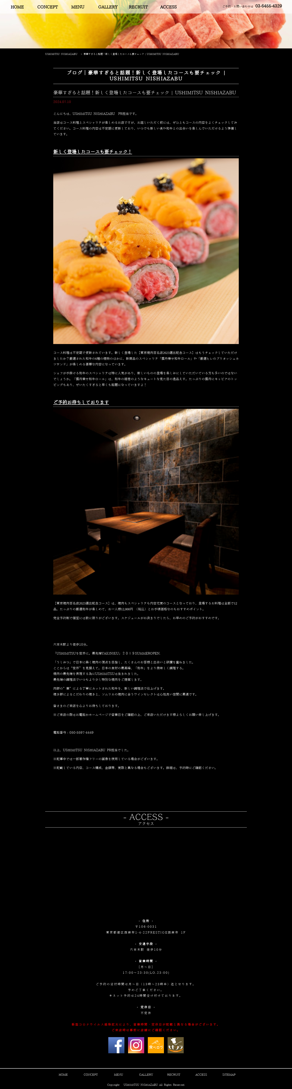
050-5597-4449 (81, 732)
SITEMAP (229, 1074)
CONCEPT (47, 7)
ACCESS (168, 7)
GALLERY (108, 7)
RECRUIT (138, 7)
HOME (17, 7)
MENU (77, 7)
